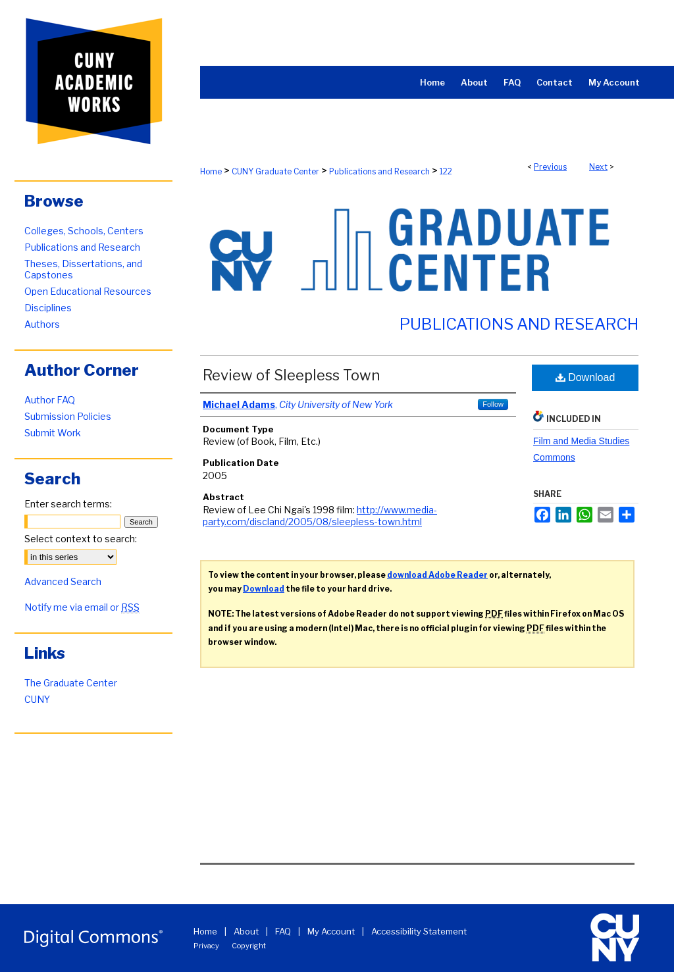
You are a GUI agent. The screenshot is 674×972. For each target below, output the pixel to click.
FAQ (283, 931)
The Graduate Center (70, 682)
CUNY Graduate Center (275, 171)
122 (446, 171)
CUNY (37, 699)
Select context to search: (80, 538)
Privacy (206, 945)
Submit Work (52, 432)
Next (598, 167)
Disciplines (48, 307)
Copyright (249, 945)
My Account (331, 931)
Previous (550, 167)
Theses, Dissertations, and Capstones (83, 269)
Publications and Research (379, 171)
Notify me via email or (82, 607)
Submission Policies (67, 416)
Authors (42, 324)
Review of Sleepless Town (291, 375)
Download (585, 377)
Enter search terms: (68, 503)
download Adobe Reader (437, 575)
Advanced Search (62, 581)
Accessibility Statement (419, 931)
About (246, 931)
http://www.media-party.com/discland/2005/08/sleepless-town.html (320, 515)
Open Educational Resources (87, 291)
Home (211, 171)
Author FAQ (49, 399)
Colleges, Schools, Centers (83, 230)
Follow (493, 404)
